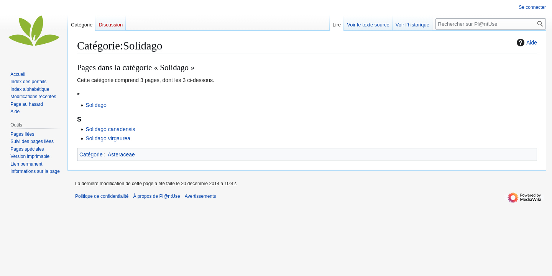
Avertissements (200, 196)
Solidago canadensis (110, 129)
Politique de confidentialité (101, 196)
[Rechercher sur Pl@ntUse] (490, 24)
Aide (526, 42)
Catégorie (91, 154)
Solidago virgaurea (107, 138)
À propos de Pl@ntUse (156, 196)
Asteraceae (121, 154)
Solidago (96, 105)
